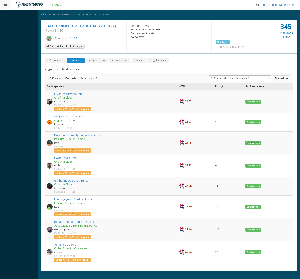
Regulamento (169, 61)
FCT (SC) (85, 38)
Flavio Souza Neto (77, 158)
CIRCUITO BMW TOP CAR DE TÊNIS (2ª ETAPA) (92, 26)
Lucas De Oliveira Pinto (80, 94)
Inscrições (87, 61)
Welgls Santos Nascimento (82, 117)
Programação (108, 61)
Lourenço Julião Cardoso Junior (85, 199)
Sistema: (7, 83)
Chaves (150, 61)
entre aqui (268, 5)
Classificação (131, 61)
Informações (66, 61)
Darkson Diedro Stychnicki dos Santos (89, 135)
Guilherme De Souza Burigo (83, 181)
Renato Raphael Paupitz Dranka (86, 222)
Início (56, 15)
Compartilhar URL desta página (76, 46)
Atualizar (281, 78)
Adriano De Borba (77, 245)
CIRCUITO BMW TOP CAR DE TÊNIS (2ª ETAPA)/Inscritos (94, 15)
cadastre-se (286, 5)
